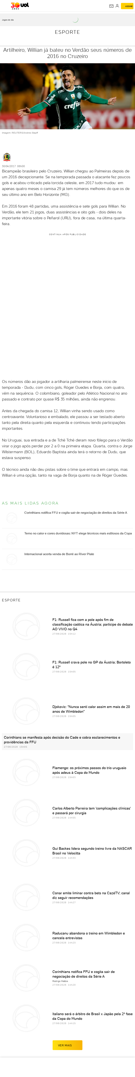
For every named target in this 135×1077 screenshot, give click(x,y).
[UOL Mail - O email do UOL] (111, 6)
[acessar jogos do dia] (9, 19)
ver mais (67, 1045)
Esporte (67, 32)
